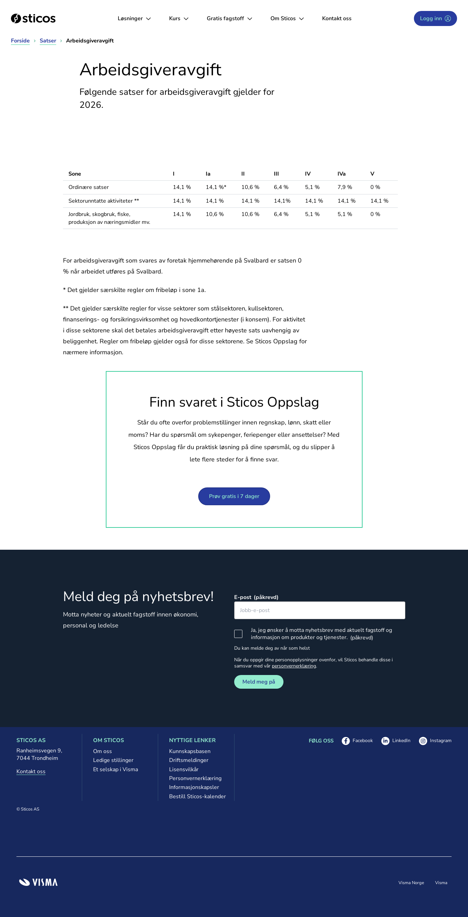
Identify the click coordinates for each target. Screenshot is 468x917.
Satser (48, 40)
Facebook (357, 741)
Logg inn (435, 18)
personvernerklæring (294, 666)
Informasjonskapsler (194, 787)
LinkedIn (395, 741)
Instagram (435, 741)
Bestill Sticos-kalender (196, 796)
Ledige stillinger (113, 760)
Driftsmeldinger (188, 760)
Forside (20, 40)
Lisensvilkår (184, 769)
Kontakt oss (337, 18)
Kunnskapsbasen (190, 751)
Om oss (102, 751)
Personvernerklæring (195, 778)
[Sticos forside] (33, 18)
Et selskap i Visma (115, 769)
